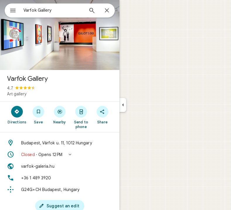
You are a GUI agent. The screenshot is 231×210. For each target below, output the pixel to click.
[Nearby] (60, 115)
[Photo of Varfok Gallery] (59, 35)
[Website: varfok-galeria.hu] (59, 166)
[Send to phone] (81, 117)
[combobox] (53, 10)
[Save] (38, 115)
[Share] (102, 115)
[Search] (92, 11)
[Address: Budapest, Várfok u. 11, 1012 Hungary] (59, 143)
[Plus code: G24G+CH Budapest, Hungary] (59, 189)
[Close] (107, 11)
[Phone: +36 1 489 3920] (59, 178)
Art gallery (16, 94)
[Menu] (13, 11)
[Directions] (17, 115)
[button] (59, 154)
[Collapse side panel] (122, 105)
